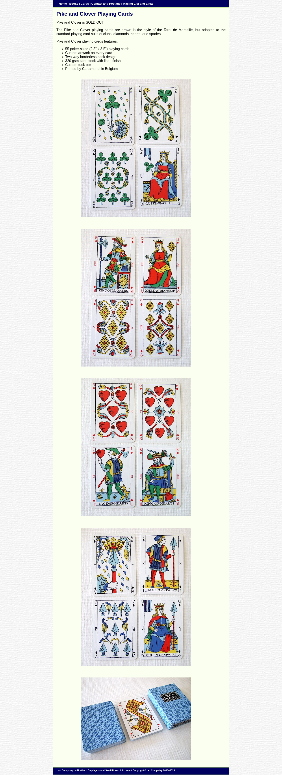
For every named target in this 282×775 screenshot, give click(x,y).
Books (73, 3)
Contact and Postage (106, 3)
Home (63, 3)
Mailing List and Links (138, 3)
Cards (85, 3)
